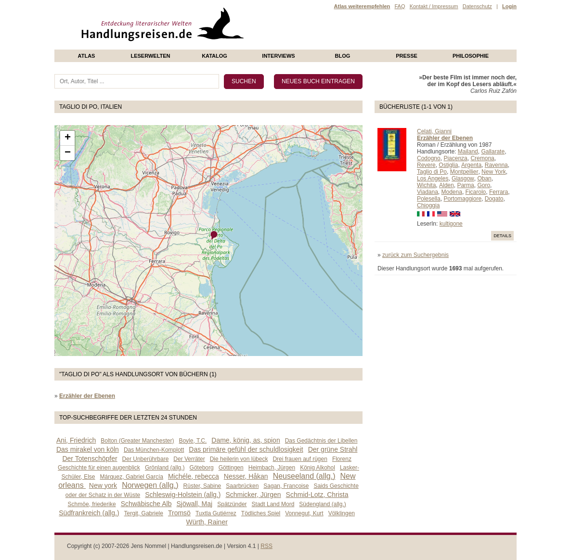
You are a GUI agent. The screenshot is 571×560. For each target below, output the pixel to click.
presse (406, 56)
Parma (465, 185)
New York (493, 171)
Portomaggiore (462, 198)
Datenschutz (477, 6)
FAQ (399, 6)
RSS (266, 546)
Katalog (214, 56)
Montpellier (464, 171)
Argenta (471, 165)
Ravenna (496, 165)
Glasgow (463, 178)
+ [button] (68, 138)
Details (502, 235)
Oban (484, 178)
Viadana (427, 192)
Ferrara (498, 192)
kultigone (451, 223)
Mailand (468, 151)
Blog (342, 56)
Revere (426, 165)
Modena (451, 192)
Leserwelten (150, 56)
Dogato (494, 198)
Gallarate (493, 151)
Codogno (429, 158)
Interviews (278, 56)
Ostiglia (448, 165)
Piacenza (455, 158)
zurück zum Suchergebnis (415, 255)
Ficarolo (476, 192)
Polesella (429, 198)
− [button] (68, 153)
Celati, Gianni (434, 131)
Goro (483, 185)
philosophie (471, 56)
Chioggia (428, 205)
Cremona (482, 158)
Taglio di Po (432, 171)
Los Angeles (432, 178)
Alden (446, 185)
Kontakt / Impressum (434, 6)
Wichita (426, 185)
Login (509, 6)
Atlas (86, 56)
